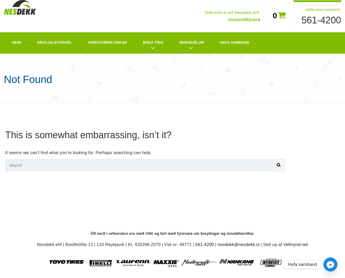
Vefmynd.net (295, 244)
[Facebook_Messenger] (330, 264)
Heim (16, 42)
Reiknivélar (191, 42)
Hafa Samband (234, 42)
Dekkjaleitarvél (54, 42)
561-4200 (321, 20)
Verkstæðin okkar (107, 42)
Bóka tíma (153, 42)
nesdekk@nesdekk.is (239, 244)
